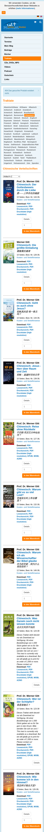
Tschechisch (9, 160)
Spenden (35, 163)
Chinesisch (29, 115)
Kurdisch (16, 134)
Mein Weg (8, 46)
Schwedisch (17, 153)
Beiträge (8, 50)
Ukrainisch (28, 160)
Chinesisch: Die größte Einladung (27, 246)
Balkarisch (18, 113)
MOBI (36, 456)
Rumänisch (31, 150)
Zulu (28, 163)
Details (26, 219)
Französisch (35, 121)
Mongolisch (30, 139)
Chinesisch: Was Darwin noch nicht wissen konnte (28, 621)
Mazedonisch (19, 139)
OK (3, 12)
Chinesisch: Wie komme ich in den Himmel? (28, 779)
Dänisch (17, 118)
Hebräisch (8, 126)
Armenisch (8, 113)
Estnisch (16, 121)
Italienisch (34, 126)
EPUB (30, 456)
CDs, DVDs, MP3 (11, 63)
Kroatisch (7, 134)
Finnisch (25, 121)
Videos (7, 67)
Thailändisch (31, 158)
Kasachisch (8, 131)
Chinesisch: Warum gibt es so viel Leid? (29, 492)
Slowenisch (18, 155)
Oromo (6, 144)
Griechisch (34, 123)
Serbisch (27, 153)
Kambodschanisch (20, 128)
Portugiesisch (9, 150)
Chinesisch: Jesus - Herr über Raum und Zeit (29, 368)
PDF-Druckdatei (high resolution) (25, 211)
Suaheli (16, 158)
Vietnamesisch (19, 163)
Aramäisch (27, 110)
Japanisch (8, 128)
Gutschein (8, 75)
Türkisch (18, 160)
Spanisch (7, 158)
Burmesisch (18, 115)
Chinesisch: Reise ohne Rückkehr (28, 428)
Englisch (33, 118)
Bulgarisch (8, 115)
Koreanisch (28, 131)
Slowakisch (8, 155)
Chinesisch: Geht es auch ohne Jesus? (27, 305)
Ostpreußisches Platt (30, 144)
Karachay (33, 128)
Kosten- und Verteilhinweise (28, 200)
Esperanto (8, 121)
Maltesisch (30, 137)
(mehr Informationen (24, 8)
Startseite (8, 37)
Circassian (8, 118)
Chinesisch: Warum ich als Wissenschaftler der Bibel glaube (29, 556)
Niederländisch (18, 137)
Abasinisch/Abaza (11, 107)
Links (6, 79)
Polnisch (32, 147)
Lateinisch (26, 134)
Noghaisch (8, 142)
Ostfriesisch (15, 144)
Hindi (15, 126)
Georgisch (24, 123)
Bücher (7, 54)
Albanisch (33, 107)
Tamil (22, 158)
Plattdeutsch (23, 147)
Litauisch (7, 137)
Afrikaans (23, 107)
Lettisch (35, 134)
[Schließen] (38, 90)
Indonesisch (24, 126)
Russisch (7, 153)
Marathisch (8, 139)
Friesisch (7, 123)
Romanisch (20, 150)
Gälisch (16, 123)
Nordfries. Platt (20, 142)
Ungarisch (8, 163)
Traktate (7, 58)
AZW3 (19, 459)
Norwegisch (32, 142)
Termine (7, 42)
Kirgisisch (19, 131)
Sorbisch (28, 155)
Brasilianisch (29, 113)
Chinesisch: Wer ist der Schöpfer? (29, 700)
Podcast (8, 71)
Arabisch (17, 110)
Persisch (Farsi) (10, 147)
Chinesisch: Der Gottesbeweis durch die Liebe (26, 187)
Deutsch (25, 118)
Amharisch (8, 110)
